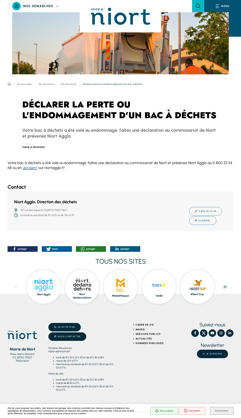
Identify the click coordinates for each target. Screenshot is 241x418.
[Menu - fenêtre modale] (222, 6)
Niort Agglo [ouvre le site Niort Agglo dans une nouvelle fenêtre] (43, 294)
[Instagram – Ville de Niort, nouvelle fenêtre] (221, 333)
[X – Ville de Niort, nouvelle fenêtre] (203, 333)
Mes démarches (46, 84)
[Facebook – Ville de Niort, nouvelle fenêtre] (195, 333)
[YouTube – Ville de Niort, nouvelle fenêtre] (212, 333)
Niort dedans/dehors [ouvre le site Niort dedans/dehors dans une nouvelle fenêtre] (82, 296)
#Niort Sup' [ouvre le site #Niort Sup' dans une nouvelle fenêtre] (197, 294)
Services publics (24, 84)
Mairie (140, 329)
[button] (198, 6)
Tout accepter (164, 411)
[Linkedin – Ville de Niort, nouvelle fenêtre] (229, 333)
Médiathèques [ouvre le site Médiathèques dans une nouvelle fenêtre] (120, 295)
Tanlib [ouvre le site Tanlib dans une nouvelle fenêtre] (159, 295)
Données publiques (150, 343)
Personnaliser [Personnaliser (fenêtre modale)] (222, 411)
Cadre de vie (145, 324)
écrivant (30, 167)
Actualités (144, 338)
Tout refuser (192, 411)
